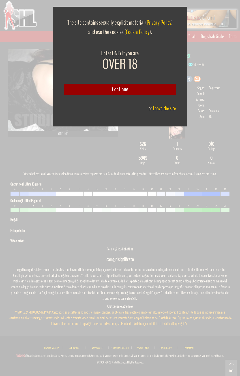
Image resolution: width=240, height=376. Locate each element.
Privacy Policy (159, 22)
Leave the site (164, 108)
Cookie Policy (138, 32)
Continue (120, 89)
